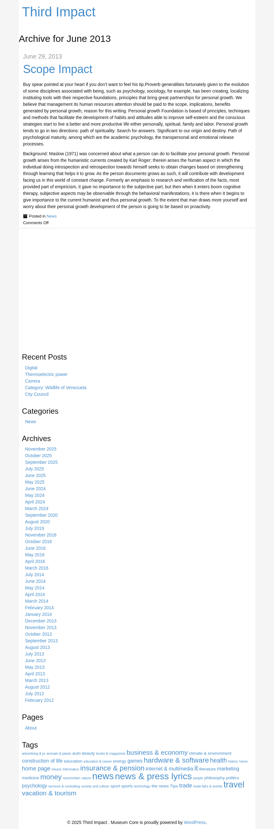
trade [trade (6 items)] (185, 785)
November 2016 (41, 534)
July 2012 (34, 693)
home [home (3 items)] (243, 761)
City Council (37, 394)
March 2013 (37, 680)
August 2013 (37, 647)
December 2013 (41, 620)
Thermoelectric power (46, 374)
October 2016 (38, 541)
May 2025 (34, 482)
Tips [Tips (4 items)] (174, 786)
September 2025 (41, 462)
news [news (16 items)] (103, 776)
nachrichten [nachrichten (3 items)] (71, 778)
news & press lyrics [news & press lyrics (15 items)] (153, 776)
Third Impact (59, 11)
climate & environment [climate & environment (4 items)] (210, 753)
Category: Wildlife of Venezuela (56, 387)
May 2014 (34, 587)
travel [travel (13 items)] (234, 784)
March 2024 (37, 508)
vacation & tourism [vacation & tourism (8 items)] (49, 793)
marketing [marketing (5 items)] (228, 768)
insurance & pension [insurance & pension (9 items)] (112, 768)
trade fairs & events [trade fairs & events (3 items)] (207, 786)
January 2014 (38, 614)
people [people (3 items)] (198, 778)
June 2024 (35, 488)
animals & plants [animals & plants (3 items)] (58, 753)
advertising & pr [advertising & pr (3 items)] (33, 753)
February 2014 (39, 607)
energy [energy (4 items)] (119, 761)
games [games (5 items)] (135, 761)
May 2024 (34, 495)
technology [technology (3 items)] (142, 786)
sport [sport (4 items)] (115, 786)
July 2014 (34, 574)
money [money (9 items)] (51, 777)
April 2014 (35, 594)
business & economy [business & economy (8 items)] (157, 752)
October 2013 (38, 634)
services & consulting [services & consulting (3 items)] (64, 786)
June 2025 (35, 475)
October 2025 (38, 455)
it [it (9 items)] (196, 768)
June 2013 (35, 660)
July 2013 (34, 653)
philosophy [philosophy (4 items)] (214, 777)
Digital (31, 367)
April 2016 (35, 561)
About (31, 727)
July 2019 (34, 528)
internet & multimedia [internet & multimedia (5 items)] (169, 768)
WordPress (195, 822)
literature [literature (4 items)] (207, 769)
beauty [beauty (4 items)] (88, 753)
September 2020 (41, 515)
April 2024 (35, 501)
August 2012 (37, 687)
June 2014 (35, 581)
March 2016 (37, 568)
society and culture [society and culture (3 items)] (95, 786)
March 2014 (37, 601)
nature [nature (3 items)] (86, 778)
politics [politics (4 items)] (232, 777)
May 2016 (34, 554)
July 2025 (34, 468)
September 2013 (41, 640)
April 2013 (35, 673)
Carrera (32, 380)
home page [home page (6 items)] (36, 768)
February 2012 (39, 700)
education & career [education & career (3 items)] (98, 761)
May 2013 (34, 667)
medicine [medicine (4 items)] (30, 777)
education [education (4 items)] (73, 761)
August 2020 (37, 521)
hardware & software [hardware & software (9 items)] (176, 760)
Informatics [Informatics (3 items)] (70, 769)
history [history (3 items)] (233, 761)
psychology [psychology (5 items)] (34, 785)
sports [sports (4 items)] (127, 786)
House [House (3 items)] (56, 769)
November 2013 (41, 627)
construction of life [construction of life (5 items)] (42, 761)
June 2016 (35, 548)
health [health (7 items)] (218, 760)
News (52, 216)
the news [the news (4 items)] (160, 786)
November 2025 (41, 448)
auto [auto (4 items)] (77, 753)
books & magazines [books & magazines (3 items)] (110, 753)
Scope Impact (57, 69)
